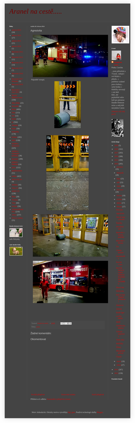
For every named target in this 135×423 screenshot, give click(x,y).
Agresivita (120, 213)
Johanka (15, 125)
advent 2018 (16, 46)
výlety (14, 215)
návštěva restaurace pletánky (15, 153)
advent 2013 (16, 30)
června (119, 196)
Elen (13, 113)
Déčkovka (120, 291)
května (119, 199)
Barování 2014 (17, 63)
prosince (120, 167)
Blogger (100, 412)
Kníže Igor (120, 313)
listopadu (120, 173)
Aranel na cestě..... (35, 11)
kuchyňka (15, 132)
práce (38, 327)
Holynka (119, 210)
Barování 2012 (17, 52)
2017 (116, 153)
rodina (14, 176)
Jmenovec (120, 305)
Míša (13, 140)
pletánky (15, 159)
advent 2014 (16, 35)
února (119, 361)
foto (13, 116)
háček (14, 119)
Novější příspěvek (38, 395)
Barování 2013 (17, 57)
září (118, 182)
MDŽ (118, 322)
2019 (116, 145)
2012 (116, 373)
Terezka (15, 200)
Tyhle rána (120, 340)
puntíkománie (17, 171)
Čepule (119, 357)
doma (14, 109)
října (119, 179)
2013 (116, 370)
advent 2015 (16, 41)
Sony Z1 (15, 188)
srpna (119, 186)
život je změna (17, 218)
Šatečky (119, 223)
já (12, 122)
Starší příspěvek (98, 395)
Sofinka (15, 185)
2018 (116, 149)
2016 (116, 156)
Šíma (14, 197)
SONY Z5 (15, 191)
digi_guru (71, 412)
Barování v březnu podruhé (120, 235)
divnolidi (15, 106)
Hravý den (120, 287)
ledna (119, 365)
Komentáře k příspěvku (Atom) (59, 399)
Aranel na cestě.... (118, 63)
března (119, 207)
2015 (116, 160)
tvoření (14, 206)
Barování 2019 (17, 84)
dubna (119, 203)
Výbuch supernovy (120, 334)
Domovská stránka (68, 395)
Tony (14, 203)
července (120, 190)
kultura (14, 137)
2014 (116, 164)
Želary (118, 347)
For (117, 247)
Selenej (119, 309)
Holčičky (119, 344)
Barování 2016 (17, 74)
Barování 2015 (17, 68)
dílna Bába (16, 103)
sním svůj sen (17, 179)
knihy (14, 129)
